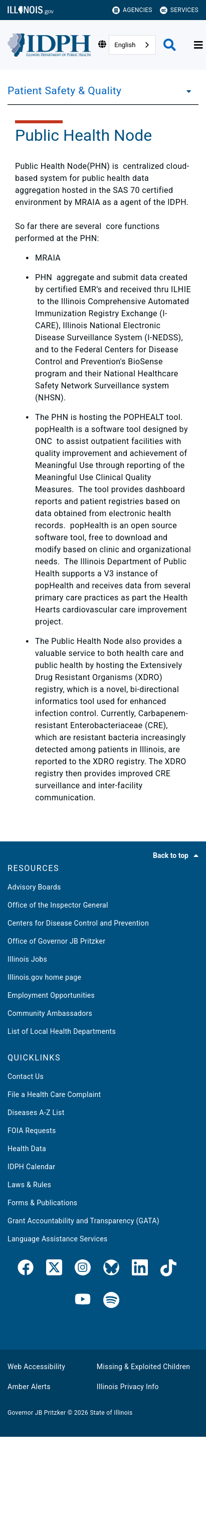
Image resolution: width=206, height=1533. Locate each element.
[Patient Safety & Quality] (185, 91)
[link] (26, 1269)
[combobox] (132, 45)
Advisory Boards (34, 887)
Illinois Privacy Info (128, 1387)
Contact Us (26, 1076)
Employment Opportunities (51, 995)
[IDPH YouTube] (83, 1300)
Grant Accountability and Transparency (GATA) (83, 1221)
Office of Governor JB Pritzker (56, 941)
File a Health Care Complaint (54, 1094)
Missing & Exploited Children (143, 1367)
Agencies (132, 10)
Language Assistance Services (58, 1239)
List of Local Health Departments (62, 1031)
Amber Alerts (29, 1387)
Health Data (27, 1149)
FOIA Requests (32, 1131)
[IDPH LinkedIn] (140, 1269)
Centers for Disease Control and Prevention (78, 923)
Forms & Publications (42, 1203)
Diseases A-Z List (36, 1113)
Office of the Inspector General (58, 905)
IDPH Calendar (31, 1167)
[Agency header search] (169, 45)
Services (179, 10)
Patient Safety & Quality (64, 91)
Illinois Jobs (27, 959)
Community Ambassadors (50, 1013)
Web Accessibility (36, 1367)
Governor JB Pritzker (37, 1412)
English (124, 45)
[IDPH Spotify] (111, 1300)
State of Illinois (111, 1412)
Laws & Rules (29, 1185)
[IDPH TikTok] (168, 1269)
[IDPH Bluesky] (111, 1269)
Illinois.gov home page (44, 977)
